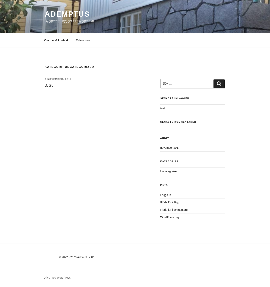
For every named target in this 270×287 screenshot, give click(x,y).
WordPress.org (169, 217)
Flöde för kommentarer (174, 209)
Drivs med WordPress (57, 277)
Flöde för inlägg (170, 202)
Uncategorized (169, 171)
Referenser (83, 40)
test (48, 85)
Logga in (165, 195)
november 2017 (170, 147)
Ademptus (67, 14)
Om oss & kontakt (56, 40)
